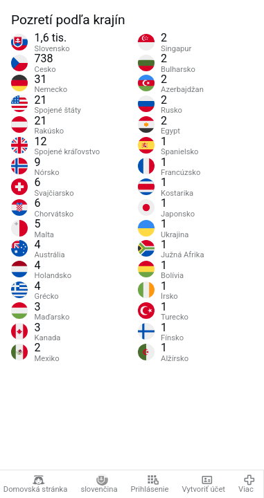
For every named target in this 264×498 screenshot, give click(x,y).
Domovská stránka (35, 484)
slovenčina (98, 484)
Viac (246, 484)
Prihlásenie (149, 484)
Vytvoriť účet (204, 484)
